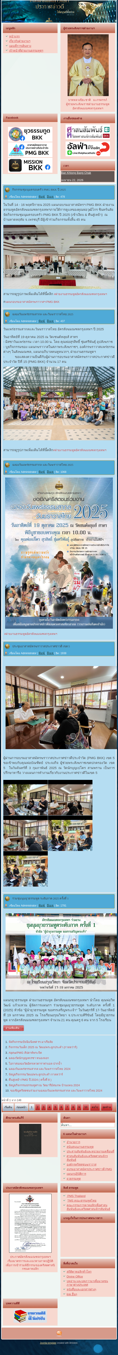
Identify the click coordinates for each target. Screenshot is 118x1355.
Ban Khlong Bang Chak (76, 172)
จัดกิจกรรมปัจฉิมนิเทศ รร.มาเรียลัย (31, 1042)
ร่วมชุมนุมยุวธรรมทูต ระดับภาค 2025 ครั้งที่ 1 (40, 898)
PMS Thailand (76, 1196)
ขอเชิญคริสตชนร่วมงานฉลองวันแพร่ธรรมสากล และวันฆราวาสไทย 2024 (56, 1090)
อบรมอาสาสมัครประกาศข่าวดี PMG (89, 1169)
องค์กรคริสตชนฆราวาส (81, 1164)
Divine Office (75, 1276)
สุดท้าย (107, 1107)
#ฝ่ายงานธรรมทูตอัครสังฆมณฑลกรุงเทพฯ (80, 294)
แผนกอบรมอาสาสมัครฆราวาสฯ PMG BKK (32, 301)
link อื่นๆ (72, 1294)
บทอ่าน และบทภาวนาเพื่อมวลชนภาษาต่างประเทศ (87, 1283)
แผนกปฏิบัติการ (76, 1173)
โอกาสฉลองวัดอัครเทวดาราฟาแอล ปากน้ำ (35, 1063)
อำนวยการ (73, 1142)
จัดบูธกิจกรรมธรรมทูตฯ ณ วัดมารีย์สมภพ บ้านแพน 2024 (44, 1085)
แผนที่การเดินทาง (20, 46)
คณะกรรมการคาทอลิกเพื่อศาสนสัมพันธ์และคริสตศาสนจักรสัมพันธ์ (88, 1207)
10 (85, 1107)
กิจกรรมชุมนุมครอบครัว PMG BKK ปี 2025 (39, 189)
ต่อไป (95, 1107)
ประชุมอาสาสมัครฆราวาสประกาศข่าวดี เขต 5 (41, 646)
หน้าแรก (14, 36)
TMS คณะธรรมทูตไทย (81, 1200)
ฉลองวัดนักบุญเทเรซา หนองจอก (29, 1058)
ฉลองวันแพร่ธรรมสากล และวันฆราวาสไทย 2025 (42, 314)
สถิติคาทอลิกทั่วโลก (79, 1271)
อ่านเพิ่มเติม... (14, 1028)
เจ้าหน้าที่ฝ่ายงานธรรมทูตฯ (26, 50)
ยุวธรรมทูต (74, 1178)
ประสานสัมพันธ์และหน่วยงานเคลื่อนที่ (90, 1151)
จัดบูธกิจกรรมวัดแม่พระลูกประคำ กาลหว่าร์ (36, 1074)
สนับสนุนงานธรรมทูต (80, 1146)
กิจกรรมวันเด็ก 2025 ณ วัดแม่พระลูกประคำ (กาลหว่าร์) (43, 1047)
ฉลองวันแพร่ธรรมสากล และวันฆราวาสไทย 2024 (39, 1069)
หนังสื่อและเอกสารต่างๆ (81, 1289)
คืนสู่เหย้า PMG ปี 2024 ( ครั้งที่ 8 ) (30, 1079)
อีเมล (50, 196)
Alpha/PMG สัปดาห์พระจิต (25, 1052)
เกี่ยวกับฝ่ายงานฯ (19, 41)
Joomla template (48, 1343)
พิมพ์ (42, 196)
